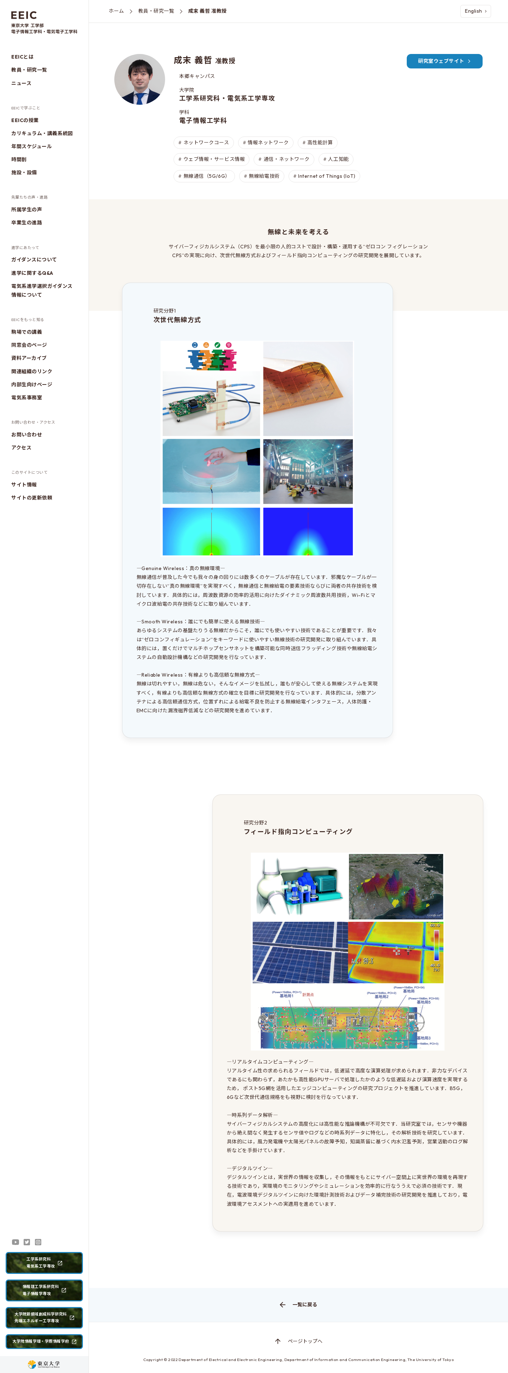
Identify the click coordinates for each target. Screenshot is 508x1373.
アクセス (21, 447)
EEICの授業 (25, 120)
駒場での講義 (26, 332)
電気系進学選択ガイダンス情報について (42, 290)
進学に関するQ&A (32, 273)
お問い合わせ (26, 434)
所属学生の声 (26, 209)
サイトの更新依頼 (31, 498)
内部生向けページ (31, 384)
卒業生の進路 (26, 222)
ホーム (116, 11)
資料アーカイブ (29, 358)
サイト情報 (24, 485)
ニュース (21, 83)
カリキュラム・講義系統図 (42, 133)
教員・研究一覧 (29, 70)
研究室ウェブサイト (444, 61)
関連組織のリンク (31, 371)
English (475, 11)
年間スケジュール (31, 146)
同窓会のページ (29, 345)
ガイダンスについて (34, 259)
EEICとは (22, 57)
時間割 (19, 159)
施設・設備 (24, 172)
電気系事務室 (26, 397)
